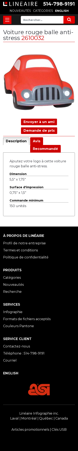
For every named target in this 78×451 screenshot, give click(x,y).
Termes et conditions (20, 250)
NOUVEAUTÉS (20, 11)
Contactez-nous (16, 346)
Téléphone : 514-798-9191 (24, 353)
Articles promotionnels (30, 430)
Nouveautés (13, 285)
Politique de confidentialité (25, 257)
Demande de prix (39, 131)
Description (16, 141)
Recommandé (45, 149)
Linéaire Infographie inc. (39, 413)
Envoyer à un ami (39, 122)
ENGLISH (62, 11)
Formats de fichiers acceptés (27, 319)
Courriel (10, 360)
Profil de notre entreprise (24, 243)
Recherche (12, 292)
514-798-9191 (59, 4)
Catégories (12, 278)
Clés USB (59, 430)
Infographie (12, 312)
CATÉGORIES (43, 11)
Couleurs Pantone (18, 326)
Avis (36, 141)
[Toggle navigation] (7, 20)
